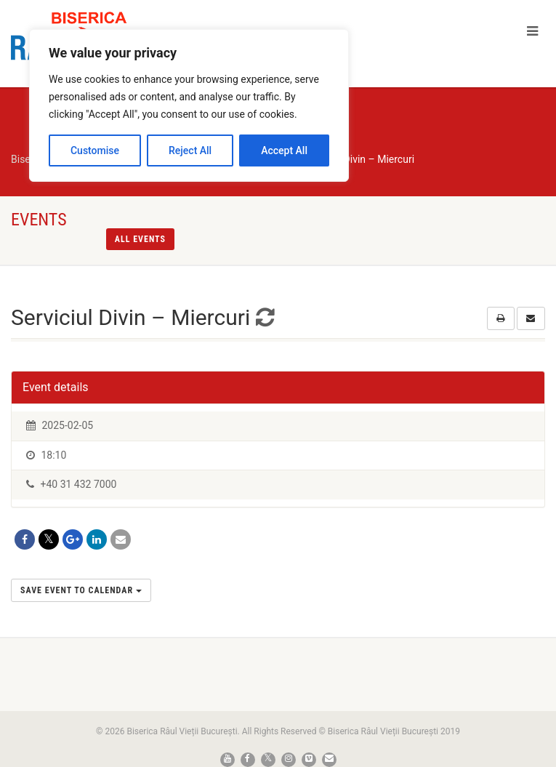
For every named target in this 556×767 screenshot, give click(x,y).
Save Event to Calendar (81, 590)
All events (140, 239)
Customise (94, 150)
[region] (189, 105)
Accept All (284, 150)
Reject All (190, 150)
